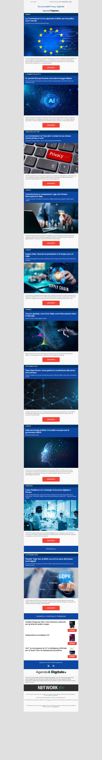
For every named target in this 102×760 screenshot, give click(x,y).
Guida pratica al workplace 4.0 (37, 635)
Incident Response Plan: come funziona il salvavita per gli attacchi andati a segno (45, 623)
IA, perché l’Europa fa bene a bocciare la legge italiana (48, 78)
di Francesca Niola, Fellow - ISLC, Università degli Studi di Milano (43, 140)
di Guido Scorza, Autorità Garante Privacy (37, 23)
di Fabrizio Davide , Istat (32, 435)
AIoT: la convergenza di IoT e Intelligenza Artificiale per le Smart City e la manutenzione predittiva (46, 649)
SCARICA (72, 630)
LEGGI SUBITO (51, 67)
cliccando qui (55, 706)
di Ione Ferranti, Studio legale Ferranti (36, 318)
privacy (49, 700)
